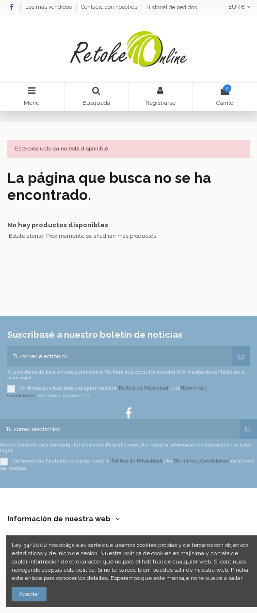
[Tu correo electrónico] (119, 356)
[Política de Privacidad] (143, 388)
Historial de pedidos (171, 7)
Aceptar (29, 594)
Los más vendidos (49, 7)
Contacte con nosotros (110, 7)
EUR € (239, 7)
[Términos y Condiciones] (202, 461)
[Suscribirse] (241, 356)
